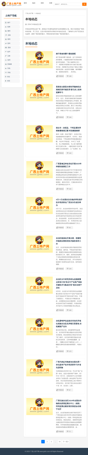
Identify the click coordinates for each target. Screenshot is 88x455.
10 (59, 442)
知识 (33, 3)
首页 (25, 3)
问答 (50, 3)
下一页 (65, 442)
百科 (42, 3)
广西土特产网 (29, 13)
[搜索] (67, 4)
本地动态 (38, 13)
